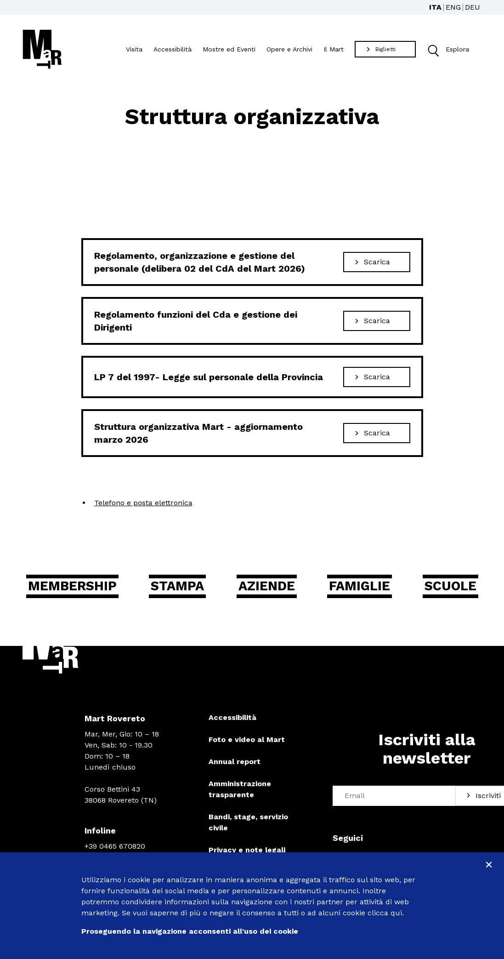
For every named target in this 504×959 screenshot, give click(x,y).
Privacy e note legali (247, 850)
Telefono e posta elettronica (143, 502)
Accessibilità (172, 49)
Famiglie (359, 586)
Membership (74, 586)
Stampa (180, 586)
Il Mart (333, 49)
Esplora (446, 49)
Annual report (234, 762)
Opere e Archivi (289, 49)
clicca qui (385, 912)
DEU (472, 7)
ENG (453, 7)
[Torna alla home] (42, 49)
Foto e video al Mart (247, 740)
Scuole (449, 586)
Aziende (267, 586)
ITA (435, 7)
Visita (134, 49)
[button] (432, 49)
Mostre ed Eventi (229, 49)
